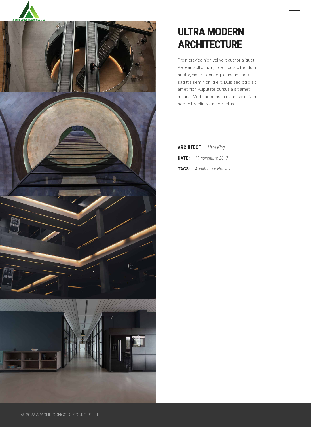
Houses (223, 169)
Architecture (205, 169)
